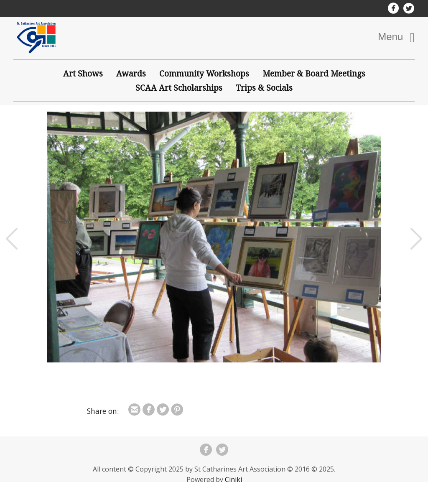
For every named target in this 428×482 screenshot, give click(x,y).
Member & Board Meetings (313, 73)
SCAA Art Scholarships (178, 87)
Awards (131, 73)
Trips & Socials (264, 87)
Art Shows (83, 73)
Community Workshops (204, 73)
